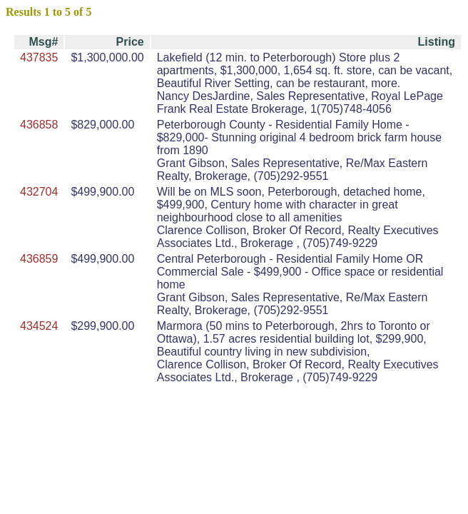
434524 (39, 326)
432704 (39, 192)
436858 (39, 125)
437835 (39, 57)
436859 (39, 259)
